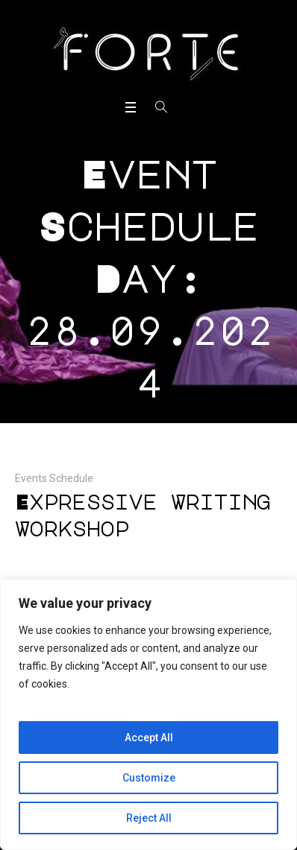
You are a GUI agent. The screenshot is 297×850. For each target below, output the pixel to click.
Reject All (149, 818)
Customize (148, 778)
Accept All (149, 737)
